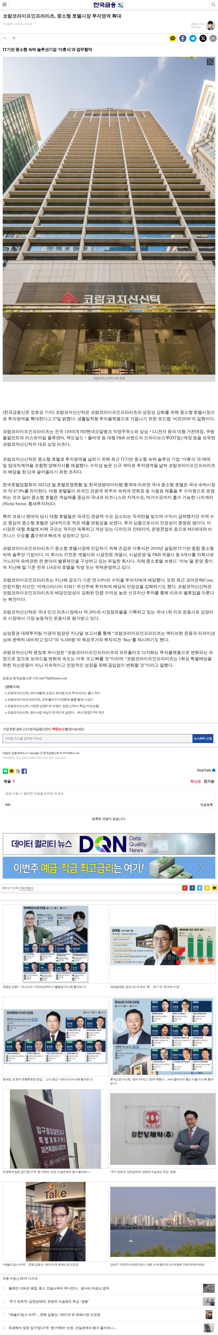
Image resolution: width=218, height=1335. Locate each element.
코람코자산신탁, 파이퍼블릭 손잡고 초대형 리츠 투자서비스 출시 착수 (53, 693)
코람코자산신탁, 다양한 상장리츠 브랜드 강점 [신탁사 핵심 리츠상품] (53, 706)
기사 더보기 (26, 888)
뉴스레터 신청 (203, 738)
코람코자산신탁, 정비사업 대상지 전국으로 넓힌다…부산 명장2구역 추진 (55, 712)
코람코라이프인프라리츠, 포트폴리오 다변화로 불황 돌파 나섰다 (50, 699)
